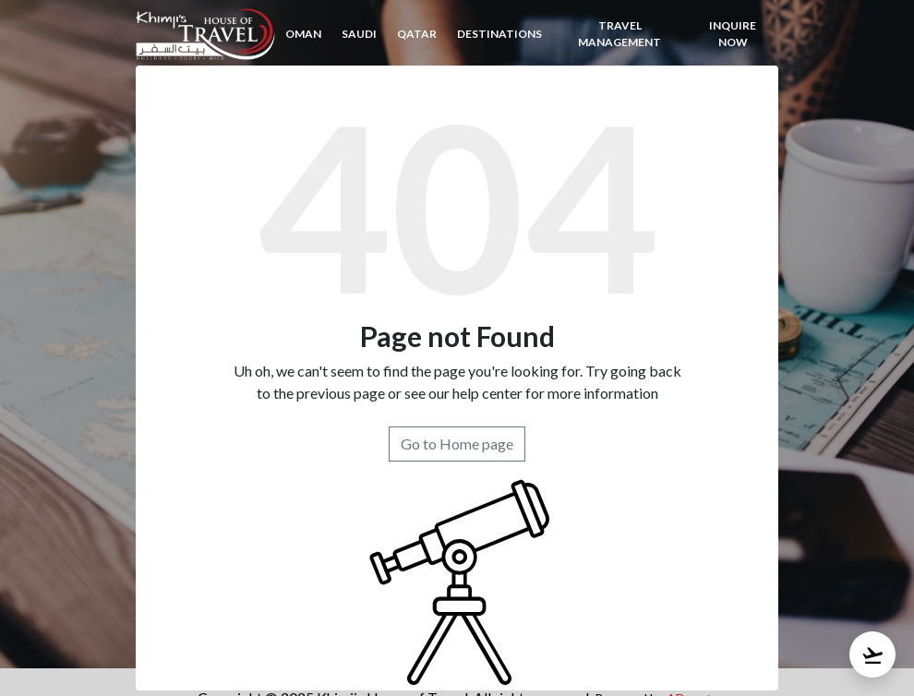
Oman (303, 34)
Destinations (499, 34)
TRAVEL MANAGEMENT (619, 33)
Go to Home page (457, 443)
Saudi (359, 34)
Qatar (417, 34)
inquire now (732, 33)
